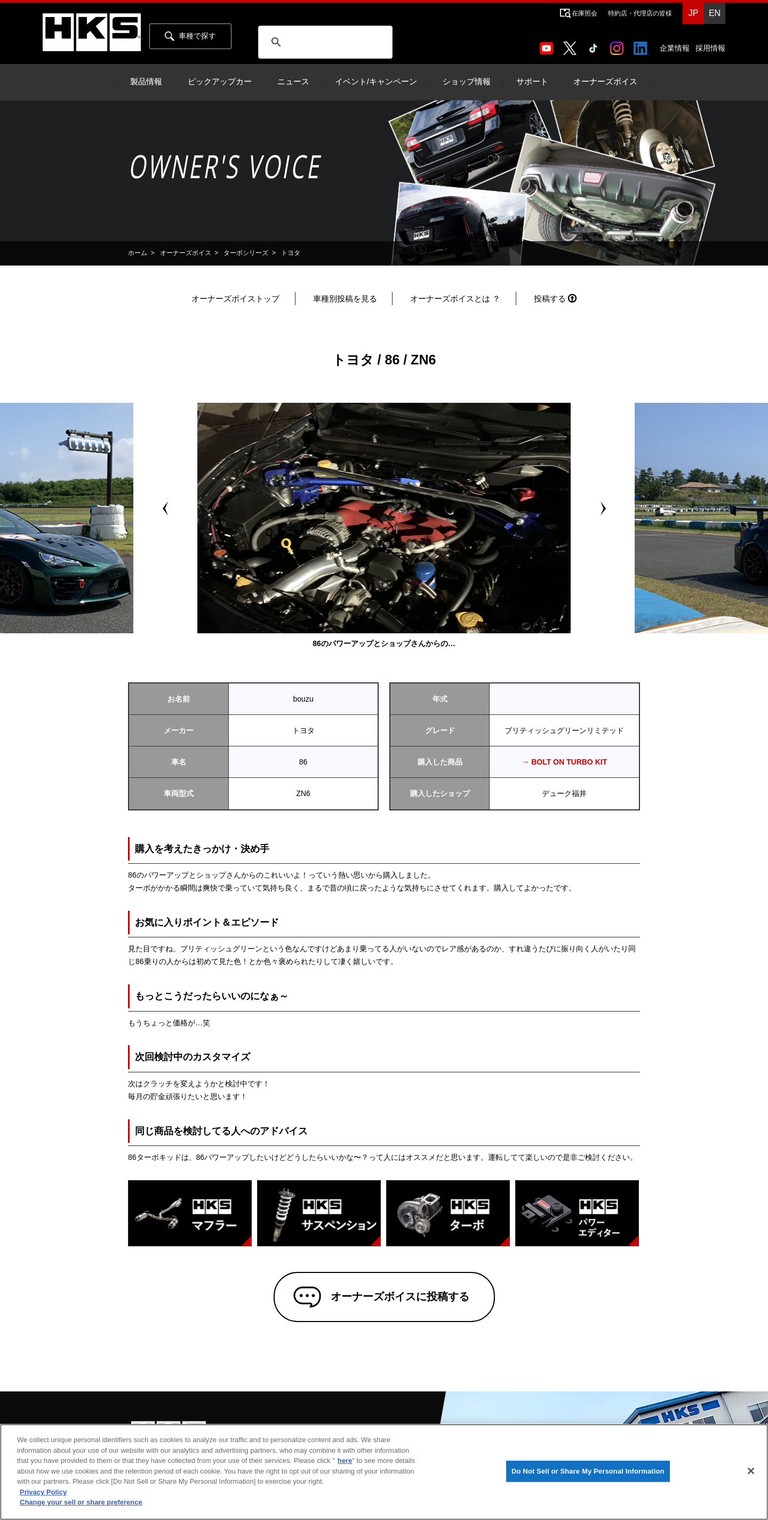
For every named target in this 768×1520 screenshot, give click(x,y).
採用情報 (710, 48)
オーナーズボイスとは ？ (455, 298)
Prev (165, 508)
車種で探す (190, 36)
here (345, 1461)
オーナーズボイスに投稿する (399, 1297)
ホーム (137, 253)
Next (603, 508)
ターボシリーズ (245, 253)
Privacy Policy (43, 1492)
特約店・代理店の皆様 (640, 13)
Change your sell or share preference (81, 1502)
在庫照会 (584, 13)
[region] (384, 1472)
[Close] (751, 1471)
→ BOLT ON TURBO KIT (564, 762)
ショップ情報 (467, 81)
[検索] (325, 42)
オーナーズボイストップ (235, 298)
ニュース (293, 81)
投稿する (550, 298)
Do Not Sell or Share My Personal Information (588, 1471)
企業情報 (675, 48)
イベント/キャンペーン (376, 81)
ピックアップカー (220, 81)
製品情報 (146, 81)
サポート (532, 81)
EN (715, 13)
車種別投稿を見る (345, 298)
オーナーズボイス (605, 81)
